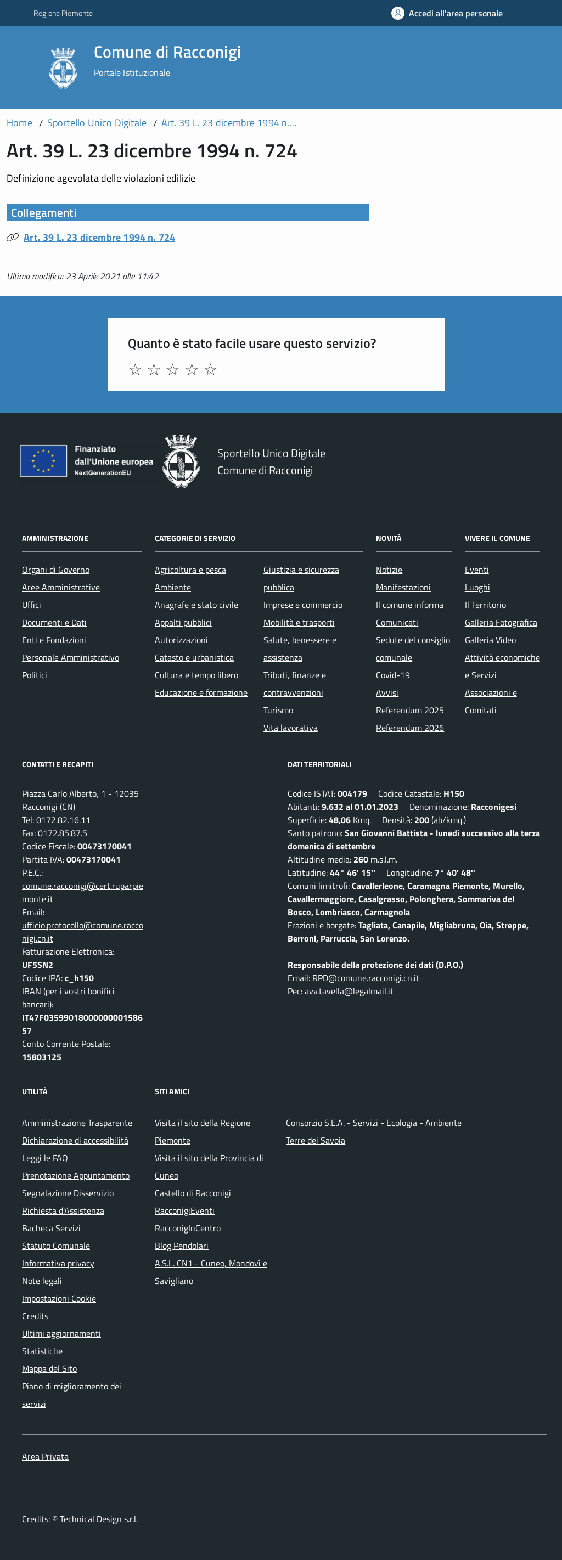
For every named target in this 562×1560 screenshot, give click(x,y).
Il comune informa (409, 604)
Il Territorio (485, 604)
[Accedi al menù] (23, 67)
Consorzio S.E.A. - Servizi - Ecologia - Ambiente (374, 1122)
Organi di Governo (55, 569)
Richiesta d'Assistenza (63, 1210)
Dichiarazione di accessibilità (75, 1140)
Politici (34, 675)
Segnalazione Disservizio (68, 1192)
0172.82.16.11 (63, 819)
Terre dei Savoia (315, 1140)
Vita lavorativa (290, 727)
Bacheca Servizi (51, 1228)
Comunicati (397, 622)
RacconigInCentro (188, 1228)
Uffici (31, 604)
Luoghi (477, 587)
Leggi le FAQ (45, 1157)
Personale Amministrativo (70, 657)
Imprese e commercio (302, 604)
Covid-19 (393, 675)
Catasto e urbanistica (194, 657)
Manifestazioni (403, 587)
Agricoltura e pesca (190, 569)
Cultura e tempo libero (196, 675)
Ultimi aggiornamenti (61, 1333)
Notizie (389, 569)
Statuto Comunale (56, 1245)
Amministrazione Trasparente (77, 1122)
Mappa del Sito (49, 1368)
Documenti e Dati (54, 622)
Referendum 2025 (410, 710)
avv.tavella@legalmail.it (349, 991)
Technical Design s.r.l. (99, 1518)
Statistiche (42, 1351)
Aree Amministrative (61, 587)
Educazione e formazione (201, 692)
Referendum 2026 (410, 727)
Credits (35, 1315)
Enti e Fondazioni (54, 639)
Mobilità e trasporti (299, 622)
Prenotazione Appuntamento (76, 1175)
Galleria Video (490, 639)
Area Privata (45, 1456)
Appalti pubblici (183, 622)
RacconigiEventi (185, 1210)
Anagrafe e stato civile (196, 604)
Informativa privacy (58, 1263)
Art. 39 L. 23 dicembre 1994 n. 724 (99, 237)
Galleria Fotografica (501, 622)
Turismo (278, 710)
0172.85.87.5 (62, 833)
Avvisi (387, 692)
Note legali (42, 1280)
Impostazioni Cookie (59, 1298)
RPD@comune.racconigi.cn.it (365, 977)
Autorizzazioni (181, 639)
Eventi (477, 569)
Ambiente (173, 587)
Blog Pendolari (182, 1245)
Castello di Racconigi (193, 1192)
